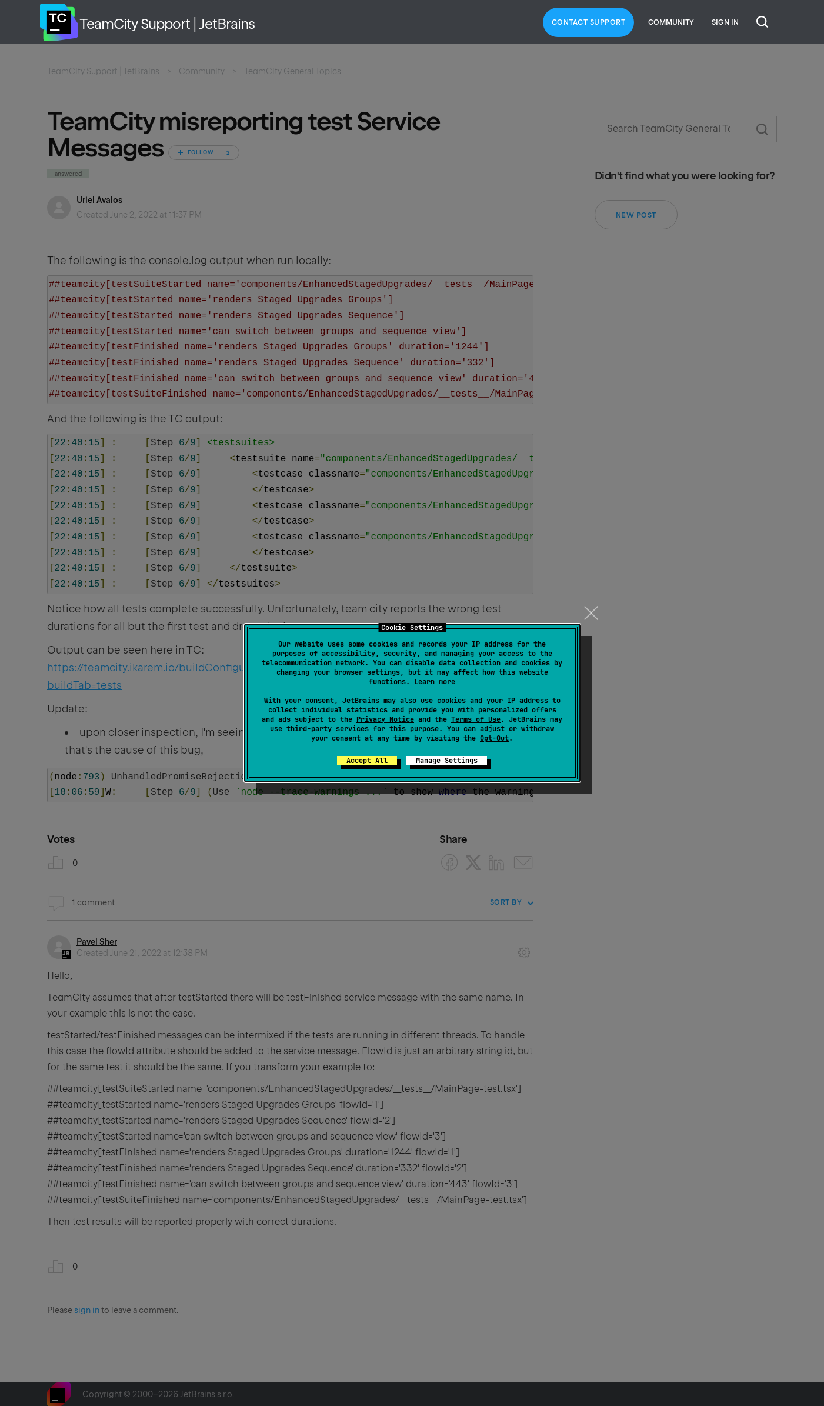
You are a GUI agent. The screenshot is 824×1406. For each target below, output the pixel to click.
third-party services (327, 729)
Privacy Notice (385, 719)
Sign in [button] (725, 22)
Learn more (434, 682)
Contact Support (589, 22)
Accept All (367, 760)
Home (59, 22)
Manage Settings (447, 760)
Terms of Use (476, 719)
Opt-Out (494, 738)
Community (671, 22)
